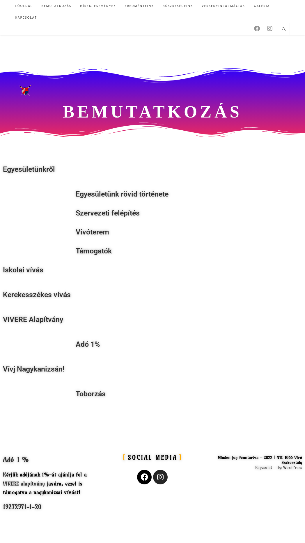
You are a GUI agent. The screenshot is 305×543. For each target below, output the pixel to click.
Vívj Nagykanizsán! (34, 369)
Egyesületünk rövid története (122, 194)
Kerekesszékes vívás (37, 294)
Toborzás (91, 394)
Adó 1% (88, 344)
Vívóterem (92, 232)
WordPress (292, 467)
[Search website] (284, 29)
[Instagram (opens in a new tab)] (270, 28)
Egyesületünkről (29, 169)
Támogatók (94, 251)
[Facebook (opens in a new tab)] (257, 28)
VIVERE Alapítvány (33, 319)
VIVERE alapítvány (24, 484)
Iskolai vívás (23, 270)
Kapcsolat (263, 467)
